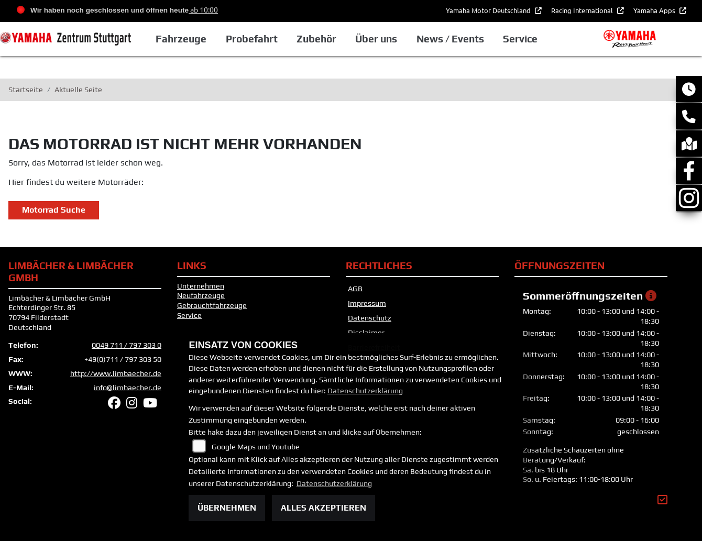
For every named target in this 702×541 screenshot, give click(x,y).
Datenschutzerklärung (365, 391)
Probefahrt (252, 39)
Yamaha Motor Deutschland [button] (489, 10)
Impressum (367, 303)
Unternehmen (200, 286)
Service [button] (520, 39)
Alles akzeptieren (323, 508)
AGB (355, 288)
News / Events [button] (450, 39)
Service (189, 315)
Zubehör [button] (316, 39)
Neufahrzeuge (201, 295)
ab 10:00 (203, 9)
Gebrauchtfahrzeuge (212, 305)
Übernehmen (227, 508)
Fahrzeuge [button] (181, 39)
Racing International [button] (583, 10)
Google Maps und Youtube (256, 447)
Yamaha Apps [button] (655, 10)
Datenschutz (369, 318)
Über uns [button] (376, 39)
